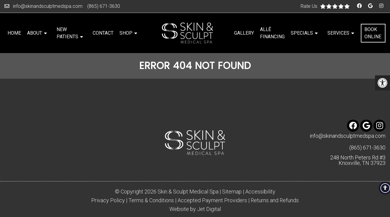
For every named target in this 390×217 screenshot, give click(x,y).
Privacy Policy (108, 186)
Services (338, 33)
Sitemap (232, 178)
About (34, 33)
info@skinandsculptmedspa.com (48, 6)
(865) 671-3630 (103, 6)
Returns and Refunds (275, 186)
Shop (125, 33)
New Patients (67, 33)
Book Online (372, 33)
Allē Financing (272, 33)
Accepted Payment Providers (212, 186)
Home (14, 33)
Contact (103, 33)
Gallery (244, 33)
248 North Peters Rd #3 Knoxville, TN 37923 (357, 146)
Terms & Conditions (151, 186)
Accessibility (260, 178)
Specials (302, 33)
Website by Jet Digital (195, 195)
